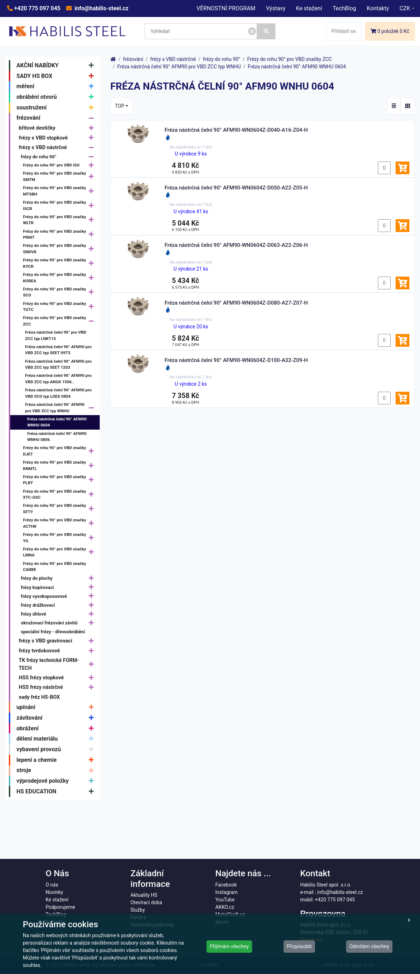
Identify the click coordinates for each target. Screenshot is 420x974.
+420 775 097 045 (36, 8)
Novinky (54, 892)
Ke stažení (309, 8)
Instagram (226, 892)
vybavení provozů (57, 749)
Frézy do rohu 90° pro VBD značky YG (60, 538)
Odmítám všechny (369, 946)
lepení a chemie (57, 760)
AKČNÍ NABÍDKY (57, 65)
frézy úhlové (59, 614)
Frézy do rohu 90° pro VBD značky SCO (60, 292)
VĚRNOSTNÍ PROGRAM (226, 8)
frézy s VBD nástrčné (58, 147)
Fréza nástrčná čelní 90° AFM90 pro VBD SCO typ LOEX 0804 (58, 393)
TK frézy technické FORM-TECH (58, 664)
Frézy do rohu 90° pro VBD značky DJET (60, 451)
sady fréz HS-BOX (39, 697)
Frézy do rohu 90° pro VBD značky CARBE (54, 566)
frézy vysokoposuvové (59, 596)
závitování (57, 718)
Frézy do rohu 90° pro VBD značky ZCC (60, 321)
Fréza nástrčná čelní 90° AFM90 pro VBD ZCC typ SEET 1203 (58, 364)
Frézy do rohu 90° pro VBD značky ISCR (60, 206)
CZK (404, 8)
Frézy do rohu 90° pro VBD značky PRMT (60, 234)
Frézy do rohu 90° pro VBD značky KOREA (60, 278)
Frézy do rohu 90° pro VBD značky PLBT (60, 480)
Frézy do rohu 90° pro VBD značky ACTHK (60, 523)
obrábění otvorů (57, 97)
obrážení (57, 728)
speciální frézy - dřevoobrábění (53, 631)
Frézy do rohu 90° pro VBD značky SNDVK (60, 249)
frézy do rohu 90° (59, 156)
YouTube (224, 899)
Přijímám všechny (229, 946)
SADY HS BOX (57, 76)
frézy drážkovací (59, 605)
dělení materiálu (57, 739)
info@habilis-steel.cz (100, 8)
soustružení (57, 107)
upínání (57, 707)
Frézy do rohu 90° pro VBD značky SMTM (60, 177)
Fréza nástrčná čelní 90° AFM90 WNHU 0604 (57, 422)
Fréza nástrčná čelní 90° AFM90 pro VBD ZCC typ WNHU (61, 408)
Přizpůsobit (299, 946)
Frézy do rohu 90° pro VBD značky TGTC (60, 307)
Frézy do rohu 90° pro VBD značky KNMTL (60, 466)
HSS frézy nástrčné (58, 687)
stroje (57, 770)
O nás (52, 885)
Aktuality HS (143, 895)
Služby (137, 910)
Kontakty (378, 8)
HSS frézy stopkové (58, 678)
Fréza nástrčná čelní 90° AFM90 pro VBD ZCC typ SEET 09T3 (58, 350)
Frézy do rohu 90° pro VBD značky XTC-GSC (60, 494)
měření (57, 86)
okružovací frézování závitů (59, 622)
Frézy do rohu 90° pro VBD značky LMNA (60, 552)
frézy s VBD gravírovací (58, 641)
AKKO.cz (224, 907)
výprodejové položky (57, 781)
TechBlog (344, 8)
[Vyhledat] (266, 31)
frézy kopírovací (59, 587)
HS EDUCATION (57, 791)
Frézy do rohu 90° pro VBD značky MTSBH (60, 191)
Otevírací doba (146, 902)
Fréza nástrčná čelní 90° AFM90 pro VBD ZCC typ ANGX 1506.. (58, 378)
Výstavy (275, 8)
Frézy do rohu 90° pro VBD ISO (60, 166)
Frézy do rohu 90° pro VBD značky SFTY (60, 509)
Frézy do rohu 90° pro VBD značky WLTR (60, 220)
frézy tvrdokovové (58, 651)
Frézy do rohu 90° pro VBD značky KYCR (60, 263)
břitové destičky (58, 128)
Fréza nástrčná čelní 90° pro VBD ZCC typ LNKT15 (55, 335)
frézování (57, 118)
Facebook (226, 885)
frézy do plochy (59, 578)
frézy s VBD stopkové (58, 138)
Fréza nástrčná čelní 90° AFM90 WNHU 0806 (57, 436)
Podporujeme (60, 907)
